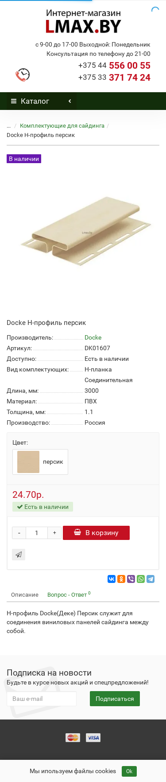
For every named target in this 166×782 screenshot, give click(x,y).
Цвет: (20, 442)
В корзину (96, 532)
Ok (129, 771)
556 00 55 (114, 65)
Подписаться (115, 698)
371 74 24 (114, 77)
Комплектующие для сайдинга (62, 125)
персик (40, 462)
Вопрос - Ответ (69, 594)
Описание (25, 594)
